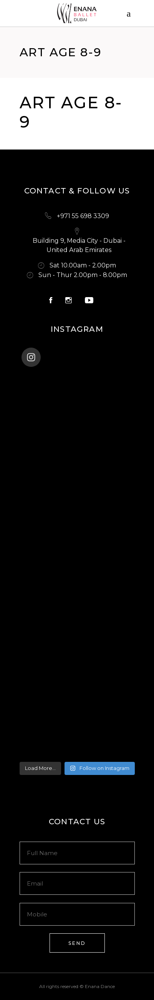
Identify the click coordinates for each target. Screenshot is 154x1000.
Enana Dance (100, 986)
